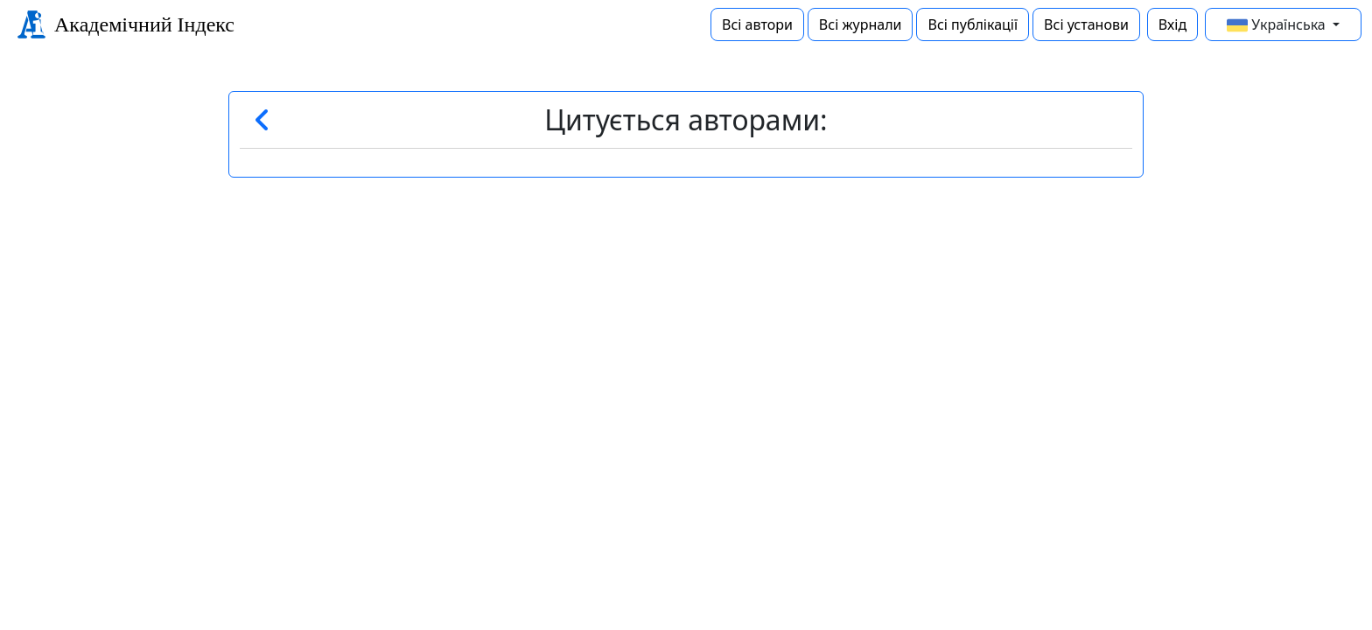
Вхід (1172, 24)
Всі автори (757, 24)
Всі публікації (973, 24)
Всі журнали (860, 24)
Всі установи (1086, 24)
